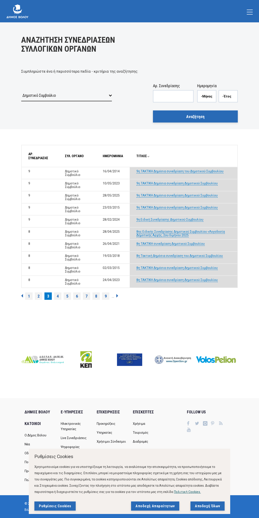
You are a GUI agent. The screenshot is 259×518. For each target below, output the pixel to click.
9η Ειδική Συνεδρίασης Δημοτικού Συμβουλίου (169, 219)
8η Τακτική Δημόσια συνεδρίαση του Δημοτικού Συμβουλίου (179, 256)
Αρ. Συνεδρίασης (166, 85)
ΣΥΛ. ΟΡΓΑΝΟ (74, 156)
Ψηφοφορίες (70, 447)
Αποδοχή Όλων (207, 506)
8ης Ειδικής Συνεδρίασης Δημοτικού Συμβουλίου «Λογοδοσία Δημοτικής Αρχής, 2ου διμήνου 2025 (180, 233)
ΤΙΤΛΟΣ (143, 156)
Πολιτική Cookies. (187, 492)
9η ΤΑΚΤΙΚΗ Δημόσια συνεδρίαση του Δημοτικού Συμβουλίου (179, 171)
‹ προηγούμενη (22, 296)
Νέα (27, 444)
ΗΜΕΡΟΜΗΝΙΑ (113, 156)
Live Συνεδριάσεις (74, 438)
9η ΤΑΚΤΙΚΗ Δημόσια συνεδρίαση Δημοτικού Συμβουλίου (177, 183)
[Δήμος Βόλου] (17, 11)
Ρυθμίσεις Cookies (55, 506)
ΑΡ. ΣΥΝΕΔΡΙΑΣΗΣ (38, 156)
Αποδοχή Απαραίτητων (155, 506)
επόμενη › (117, 296)
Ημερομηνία (207, 85)
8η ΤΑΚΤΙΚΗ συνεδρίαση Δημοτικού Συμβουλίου (170, 243)
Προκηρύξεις (106, 423)
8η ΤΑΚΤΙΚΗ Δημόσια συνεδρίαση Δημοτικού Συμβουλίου (177, 268)
